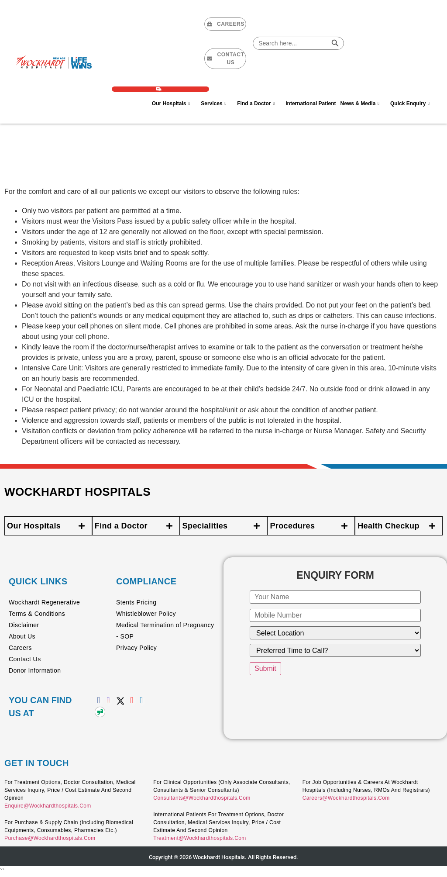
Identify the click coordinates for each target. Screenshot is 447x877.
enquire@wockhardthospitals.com (47, 806)
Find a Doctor (259, 103)
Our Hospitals (174, 103)
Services (217, 103)
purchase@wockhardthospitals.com (49, 838)
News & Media (363, 103)
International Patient (310, 103)
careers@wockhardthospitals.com (346, 798)
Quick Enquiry (413, 103)
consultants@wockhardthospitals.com (201, 798)
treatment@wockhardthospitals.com (199, 838)
